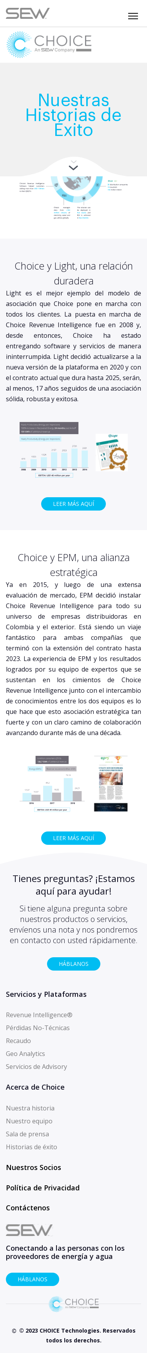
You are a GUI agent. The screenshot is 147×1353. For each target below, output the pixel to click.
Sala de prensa (27, 1134)
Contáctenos (28, 1207)
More (73, 166)
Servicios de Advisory (36, 1066)
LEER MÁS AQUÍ (73, 503)
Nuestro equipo (29, 1121)
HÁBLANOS (74, 963)
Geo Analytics (25, 1053)
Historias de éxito (31, 1147)
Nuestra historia (30, 1108)
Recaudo (18, 1040)
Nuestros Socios (33, 1167)
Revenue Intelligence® (39, 1015)
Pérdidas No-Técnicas (38, 1027)
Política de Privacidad (43, 1187)
